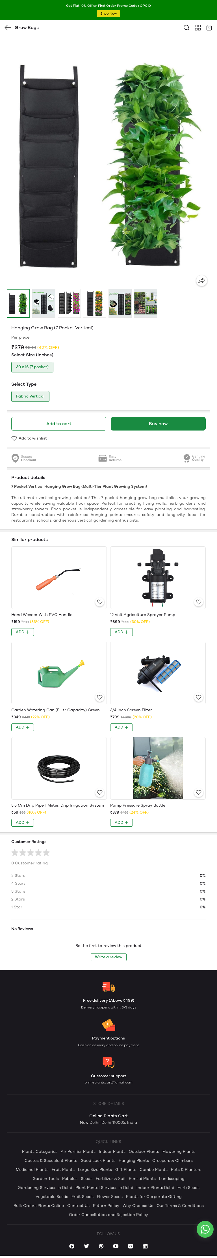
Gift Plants (125, 1169)
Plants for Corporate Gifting (154, 1196)
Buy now (158, 423)
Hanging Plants (134, 1160)
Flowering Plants (178, 1151)
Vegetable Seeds (52, 1196)
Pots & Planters (186, 1169)
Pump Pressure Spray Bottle (137, 805)
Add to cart (58, 423)
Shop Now (108, 14)
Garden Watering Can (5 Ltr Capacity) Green (55, 710)
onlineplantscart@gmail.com (108, 1082)
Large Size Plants (95, 1169)
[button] (18, 303)
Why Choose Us (138, 1205)
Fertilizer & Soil (110, 1178)
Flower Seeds (110, 1196)
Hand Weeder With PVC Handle (41, 614)
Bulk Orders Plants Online (39, 1205)
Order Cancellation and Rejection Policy (108, 1214)
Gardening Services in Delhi (45, 1187)
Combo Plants (154, 1169)
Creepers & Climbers (172, 1160)
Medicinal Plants (32, 1169)
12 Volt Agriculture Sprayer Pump (142, 614)
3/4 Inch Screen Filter (131, 710)
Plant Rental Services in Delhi (104, 1187)
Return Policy (106, 1205)
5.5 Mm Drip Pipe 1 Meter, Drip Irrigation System (57, 805)
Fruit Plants (63, 1169)
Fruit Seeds (82, 1196)
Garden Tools (45, 1178)
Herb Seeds (188, 1187)
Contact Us (78, 1205)
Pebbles (69, 1178)
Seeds (86, 1178)
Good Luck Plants (98, 1160)
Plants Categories (39, 1151)
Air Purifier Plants (78, 1151)
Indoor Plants (112, 1151)
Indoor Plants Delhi (155, 1187)
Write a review (108, 957)
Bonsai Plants (142, 1178)
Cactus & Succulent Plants (51, 1160)
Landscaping (172, 1178)
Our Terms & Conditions (180, 1205)
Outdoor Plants (144, 1151)
